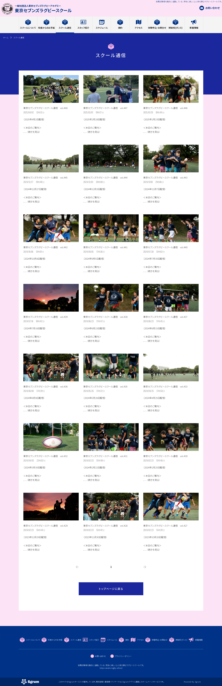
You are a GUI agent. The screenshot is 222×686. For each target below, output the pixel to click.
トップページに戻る (111, 589)
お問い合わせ (209, 8)
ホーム (5, 37)
